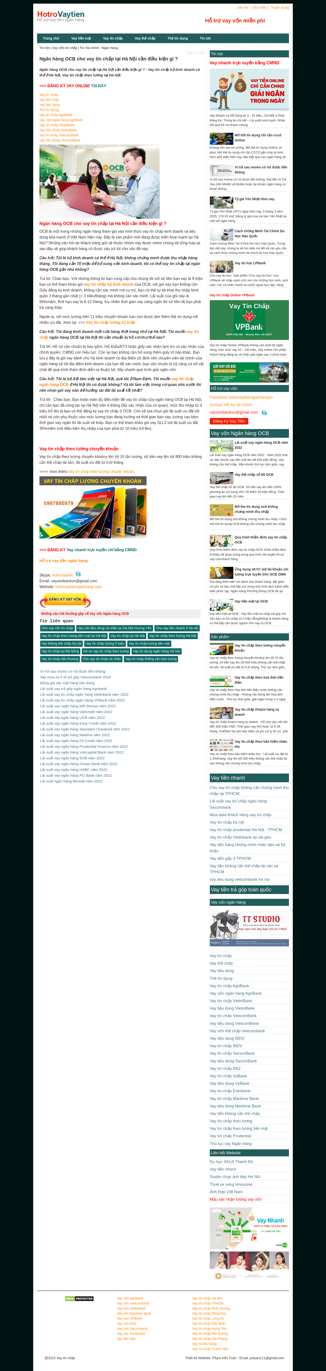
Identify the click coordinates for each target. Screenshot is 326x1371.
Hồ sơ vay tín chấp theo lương (106, 651)
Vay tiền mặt (81, 38)
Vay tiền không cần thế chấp (235, 1113)
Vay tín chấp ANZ (225, 1068)
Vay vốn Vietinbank (131, 1308)
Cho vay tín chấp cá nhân (102, 659)
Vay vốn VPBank (129, 1318)
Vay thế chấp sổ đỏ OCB (254, 475)
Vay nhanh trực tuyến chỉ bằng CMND (102, 550)
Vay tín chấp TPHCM (207, 1303)
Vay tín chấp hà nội (227, 822)
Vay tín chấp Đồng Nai (208, 1313)
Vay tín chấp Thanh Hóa (210, 1349)
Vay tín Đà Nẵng (204, 1344)
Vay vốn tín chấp (64, 48)
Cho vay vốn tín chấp (57, 628)
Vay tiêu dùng (49, 105)
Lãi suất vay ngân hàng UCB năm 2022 (72, 716)
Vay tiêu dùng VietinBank (58, 130)
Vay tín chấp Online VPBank (232, 295)
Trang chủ (51, 38)
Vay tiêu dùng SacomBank (233, 1061)
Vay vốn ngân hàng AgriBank (61, 120)
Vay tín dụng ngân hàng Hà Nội (156, 651)
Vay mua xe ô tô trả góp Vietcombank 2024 (75, 677)
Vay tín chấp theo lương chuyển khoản (101, 472)
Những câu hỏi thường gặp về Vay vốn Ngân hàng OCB (85, 614)
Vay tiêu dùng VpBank (229, 1083)
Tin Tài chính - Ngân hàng (99, 48)
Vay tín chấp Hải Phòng (209, 1339)
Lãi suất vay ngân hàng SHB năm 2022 (72, 755)
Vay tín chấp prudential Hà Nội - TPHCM (246, 830)
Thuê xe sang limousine (231, 1184)
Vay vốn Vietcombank (133, 1303)
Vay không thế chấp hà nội (61, 644)
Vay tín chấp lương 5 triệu (105, 644)
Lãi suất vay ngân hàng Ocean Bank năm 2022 (78, 760)
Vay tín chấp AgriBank (55, 115)
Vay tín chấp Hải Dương (210, 1334)
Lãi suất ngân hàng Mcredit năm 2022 (71, 777)
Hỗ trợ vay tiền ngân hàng (63, 560)
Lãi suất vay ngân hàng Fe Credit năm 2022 (76, 738)
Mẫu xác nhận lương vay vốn (236, 1199)
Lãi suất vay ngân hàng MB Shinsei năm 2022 (78, 705)
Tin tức (217, 54)
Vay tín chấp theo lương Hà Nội (172, 636)
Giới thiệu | (260, 7)
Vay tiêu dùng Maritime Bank (235, 1106)
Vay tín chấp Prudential (230, 1136)
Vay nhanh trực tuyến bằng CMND (245, 62)
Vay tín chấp (113, 38)
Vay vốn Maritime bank (134, 1313)
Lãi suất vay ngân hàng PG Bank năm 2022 (76, 771)
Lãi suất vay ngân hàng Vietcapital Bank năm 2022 (82, 749)
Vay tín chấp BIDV (226, 1046)
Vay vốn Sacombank (132, 1329)
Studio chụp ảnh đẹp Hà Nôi (235, 1176)
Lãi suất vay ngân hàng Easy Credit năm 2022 (78, 721)
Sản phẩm (220, 637)
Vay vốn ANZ (126, 1323)
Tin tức (205, 38)
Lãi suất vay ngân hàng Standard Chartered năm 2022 (85, 727)
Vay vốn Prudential (131, 1334)
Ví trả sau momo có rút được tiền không (72, 671)
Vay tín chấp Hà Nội (207, 1298)
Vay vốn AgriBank (130, 1298)
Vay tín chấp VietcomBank (59, 135)
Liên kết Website (226, 1153)
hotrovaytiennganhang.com (78, 587)
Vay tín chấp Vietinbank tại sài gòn (240, 837)
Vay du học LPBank (250, 263)
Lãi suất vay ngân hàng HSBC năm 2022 (73, 766)
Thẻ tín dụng (177, 38)
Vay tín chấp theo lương (231, 1121)
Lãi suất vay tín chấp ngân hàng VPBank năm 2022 (82, 699)
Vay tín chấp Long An (208, 1318)
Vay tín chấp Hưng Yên (209, 1329)
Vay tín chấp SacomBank (232, 1053)
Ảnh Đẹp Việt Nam (226, 1192)
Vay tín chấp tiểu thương (60, 659)
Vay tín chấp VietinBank (57, 125)
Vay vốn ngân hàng (228, 902)
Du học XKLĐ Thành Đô (231, 1161)
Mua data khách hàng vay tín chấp (240, 815)
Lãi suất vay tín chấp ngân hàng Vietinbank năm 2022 (84, 693)
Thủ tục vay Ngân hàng (231, 1143)
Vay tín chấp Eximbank (230, 1091)
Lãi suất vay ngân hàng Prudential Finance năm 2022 (84, 744)
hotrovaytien (62, 575)
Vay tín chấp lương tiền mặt (149, 644)
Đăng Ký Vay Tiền (229, 421)
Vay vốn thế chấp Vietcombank (237, 1031)
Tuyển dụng (280, 7)
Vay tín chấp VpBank (228, 1076)
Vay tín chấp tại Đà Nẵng (60, 651)
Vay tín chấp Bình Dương (211, 1308)
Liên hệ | (243, 7)
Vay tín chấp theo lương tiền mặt (239, 1128)
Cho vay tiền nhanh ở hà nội (177, 628)
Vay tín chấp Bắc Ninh (208, 1323)
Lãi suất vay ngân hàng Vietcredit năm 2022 (76, 710)
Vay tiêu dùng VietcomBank (60, 140)
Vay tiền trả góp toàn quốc (241, 890)
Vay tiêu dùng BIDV (227, 1038)
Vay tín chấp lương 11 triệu (110, 322)
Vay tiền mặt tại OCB (251, 601)
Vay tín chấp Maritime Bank (234, 1098)
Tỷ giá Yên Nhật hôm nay (255, 199)
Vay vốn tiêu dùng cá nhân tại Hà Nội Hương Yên (115, 628)
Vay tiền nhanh (228, 778)
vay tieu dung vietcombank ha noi (240, 879)
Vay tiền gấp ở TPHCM (230, 858)
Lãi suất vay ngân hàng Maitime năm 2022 (75, 732)
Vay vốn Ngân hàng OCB (240, 433)
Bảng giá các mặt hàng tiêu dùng (67, 682)
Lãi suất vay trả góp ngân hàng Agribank (73, 688)
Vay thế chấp (145, 38)
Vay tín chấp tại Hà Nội (127, 636)
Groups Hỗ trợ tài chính (231, 405)
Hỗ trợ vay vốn (224, 388)
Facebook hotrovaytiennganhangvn (241, 397)
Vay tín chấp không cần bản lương (151, 659)
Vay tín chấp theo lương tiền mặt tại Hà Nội (74, 636)
